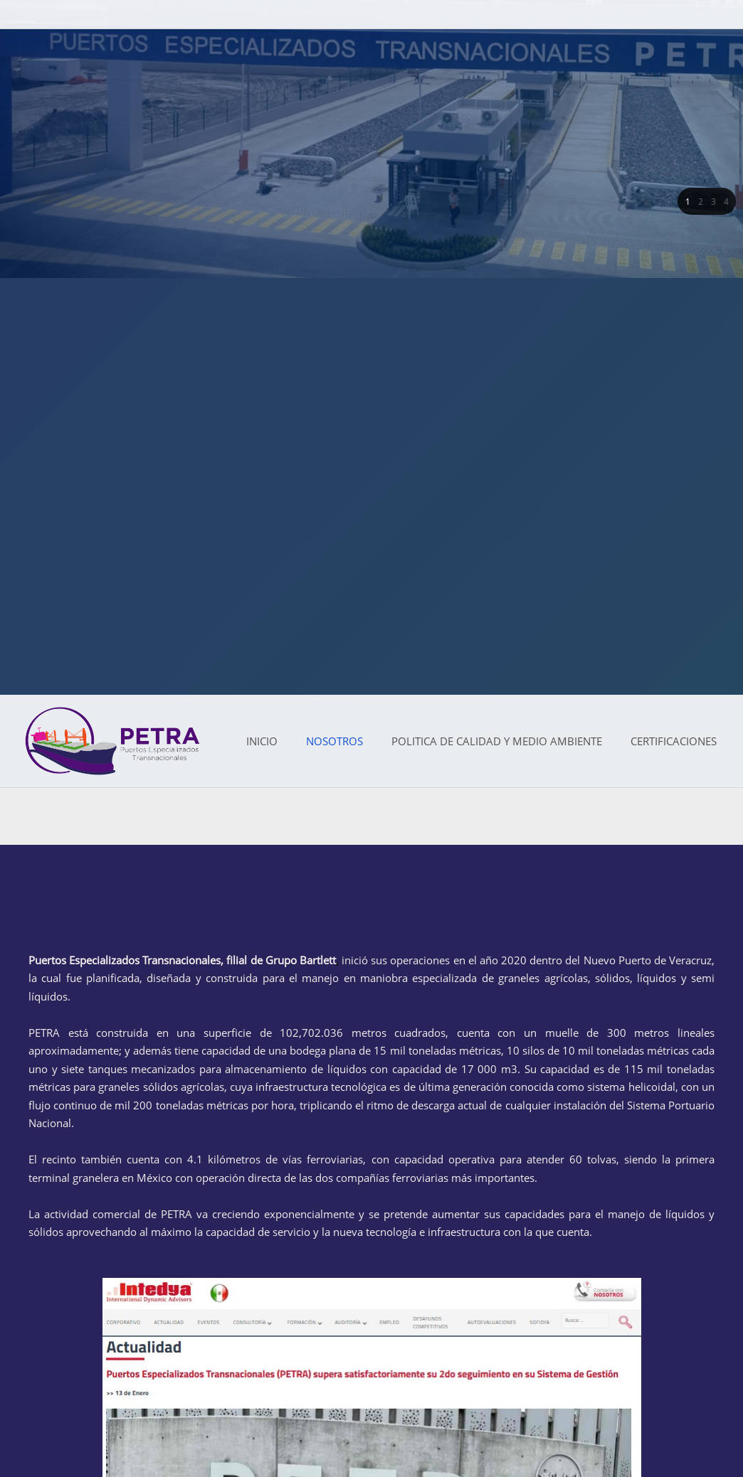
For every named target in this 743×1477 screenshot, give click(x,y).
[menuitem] (262, 741)
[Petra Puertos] (112, 741)
